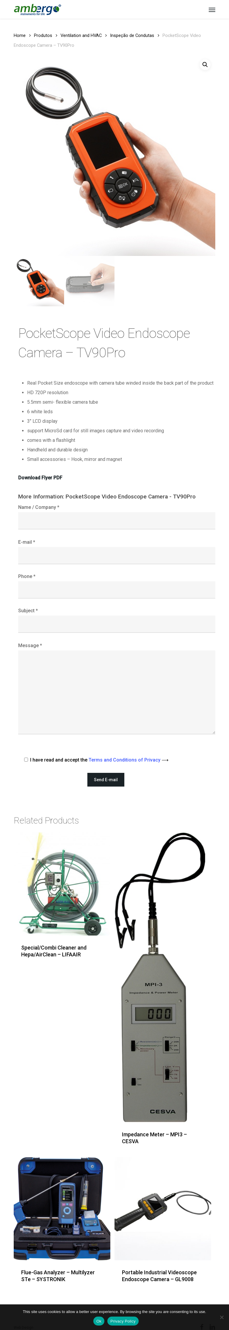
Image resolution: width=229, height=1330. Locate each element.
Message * (116, 690)
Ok (98, 1321)
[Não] (222, 1317)
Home (20, 35)
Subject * (116, 620)
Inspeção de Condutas (132, 35)
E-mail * (116, 551)
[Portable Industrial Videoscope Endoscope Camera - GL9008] (162, 1208)
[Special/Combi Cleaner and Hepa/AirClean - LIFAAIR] (62, 884)
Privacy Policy (122, 1321)
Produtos (43, 35)
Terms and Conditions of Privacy (128, 760)
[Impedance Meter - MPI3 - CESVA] (162, 977)
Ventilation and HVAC (81, 35)
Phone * (116, 586)
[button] (212, 10)
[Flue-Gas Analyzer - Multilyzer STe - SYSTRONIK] (62, 1208)
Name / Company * (116, 516)
